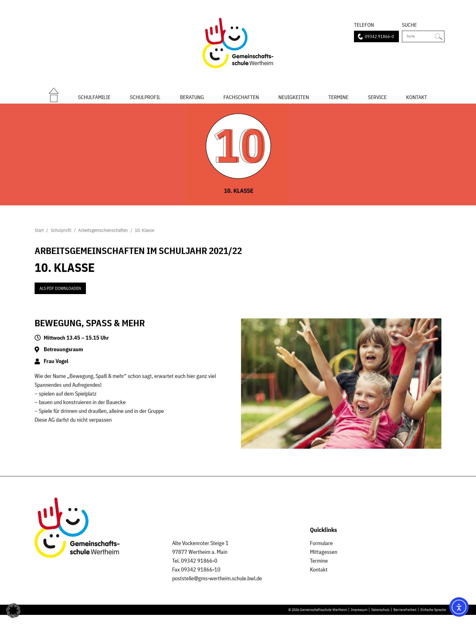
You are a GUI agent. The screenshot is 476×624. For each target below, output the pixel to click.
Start (54, 94)
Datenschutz (380, 618)
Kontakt (416, 101)
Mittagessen (323, 560)
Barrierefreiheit (404, 618)
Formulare (321, 552)
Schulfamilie (94, 101)
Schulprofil (145, 101)
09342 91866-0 (379, 36)
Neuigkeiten (293, 101)
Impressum (359, 618)
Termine (338, 101)
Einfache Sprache (433, 618)
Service (377, 101)
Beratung (192, 101)
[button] (13, 610)
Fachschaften (241, 101)
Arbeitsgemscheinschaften (103, 239)
